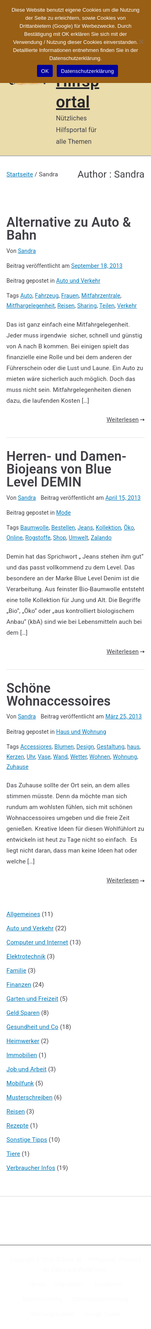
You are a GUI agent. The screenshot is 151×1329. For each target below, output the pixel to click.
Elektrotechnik (26, 956)
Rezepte (17, 1125)
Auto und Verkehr (78, 280)
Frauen (70, 295)
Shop (59, 537)
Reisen (66, 305)
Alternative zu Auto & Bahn (68, 229)
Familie (16, 970)
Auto (27, 295)
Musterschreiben (29, 1097)
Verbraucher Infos (30, 1168)
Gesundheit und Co (32, 1027)
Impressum (69, 1284)
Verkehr (127, 305)
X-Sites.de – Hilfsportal (86, 1260)
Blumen (64, 746)
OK (45, 71)
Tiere (13, 1153)
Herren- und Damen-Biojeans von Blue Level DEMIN (66, 469)
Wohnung (125, 757)
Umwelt (78, 537)
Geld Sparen (22, 1012)
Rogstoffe (37, 537)
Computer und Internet (37, 942)
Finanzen (18, 984)
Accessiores (36, 746)
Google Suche (102, 1314)
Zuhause (17, 767)
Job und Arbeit (26, 1069)
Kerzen (15, 757)
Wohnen (99, 757)
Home (37, 1284)
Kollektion (108, 527)
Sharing (87, 305)
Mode (63, 512)
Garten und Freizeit (32, 998)
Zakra (58, 1270)
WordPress (92, 1270)
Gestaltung (110, 746)
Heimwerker (22, 1041)
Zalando (101, 537)
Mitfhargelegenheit (30, 305)
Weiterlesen (126, 419)
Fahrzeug (47, 295)
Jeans (85, 527)
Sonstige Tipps (26, 1139)
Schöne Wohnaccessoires (58, 695)
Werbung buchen (52, 1314)
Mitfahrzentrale (100, 295)
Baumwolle (35, 527)
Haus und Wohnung (81, 732)
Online (14, 537)
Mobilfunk (20, 1083)
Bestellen (63, 527)
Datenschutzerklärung (100, 1299)
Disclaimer (108, 1284)
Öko (129, 527)
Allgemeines (23, 914)
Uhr (31, 757)
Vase (44, 757)
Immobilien (21, 1055)
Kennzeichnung (42, 1299)
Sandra (27, 251)
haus (133, 746)
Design (85, 746)
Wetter (78, 757)
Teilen (106, 305)
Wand (60, 757)
